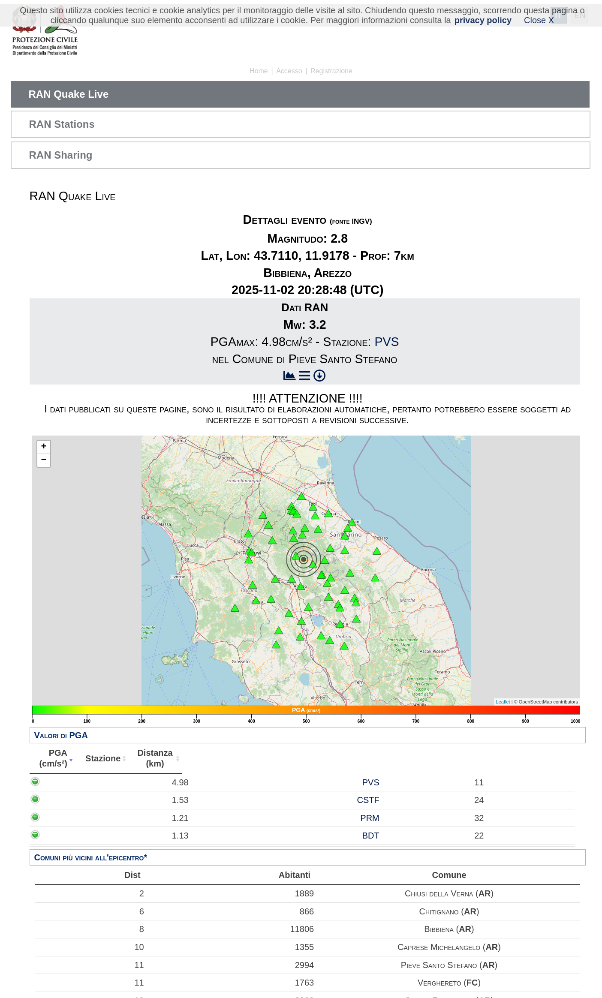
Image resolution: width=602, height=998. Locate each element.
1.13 (60, 835)
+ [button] (43, 447)
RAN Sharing (61, 155)
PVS (386, 342)
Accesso (289, 71)
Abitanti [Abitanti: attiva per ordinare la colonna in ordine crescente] (199, 758)
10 (91, 947)
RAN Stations (62, 124)
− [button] (43, 460)
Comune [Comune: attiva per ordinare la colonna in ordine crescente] (399, 758)
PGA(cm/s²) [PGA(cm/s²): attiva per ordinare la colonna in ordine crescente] (51, 758)
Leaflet (503, 701)
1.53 (60, 800)
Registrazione (331, 71)
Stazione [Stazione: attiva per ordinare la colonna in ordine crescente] (98, 758)
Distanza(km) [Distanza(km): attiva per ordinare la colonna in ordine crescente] (149, 758)
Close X (539, 20)
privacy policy (483, 20)
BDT (111, 835)
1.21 (60, 818)
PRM (110, 818)
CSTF (108, 800)
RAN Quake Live (69, 94)
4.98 (60, 782)
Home (259, 71)
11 (91, 965)
